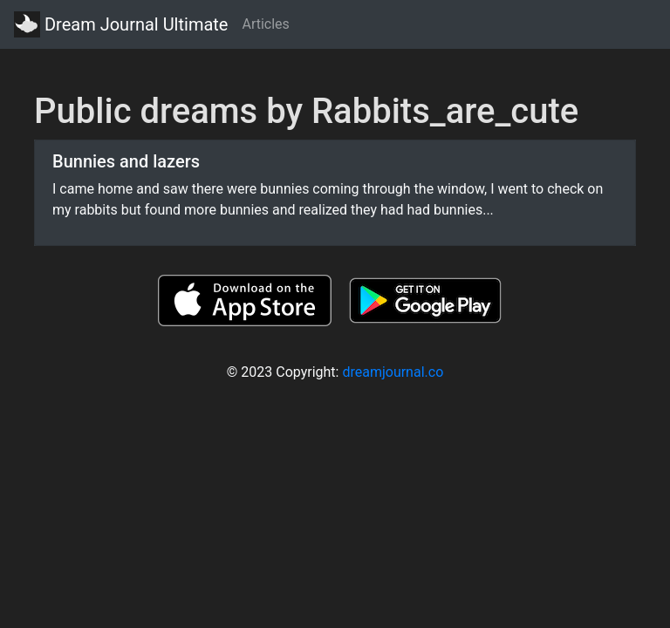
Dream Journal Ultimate (121, 24)
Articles (265, 24)
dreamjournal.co (392, 372)
